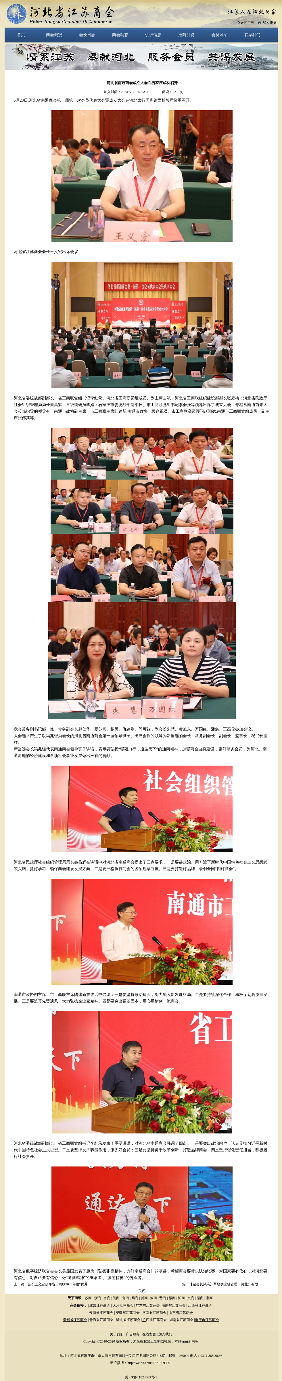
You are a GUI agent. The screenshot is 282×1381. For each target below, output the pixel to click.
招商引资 (186, 34)
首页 (21, 34)
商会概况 (54, 34)
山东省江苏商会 (181, 1313)
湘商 (209, 1298)
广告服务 (133, 1334)
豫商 (153, 1298)
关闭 (142, 1291)
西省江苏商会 (156, 1320)
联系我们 (252, 34)
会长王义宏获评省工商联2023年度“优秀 (58, 1284)
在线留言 (149, 1334)
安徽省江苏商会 (128, 1313)
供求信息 (153, 34)
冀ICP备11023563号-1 (141, 1377)
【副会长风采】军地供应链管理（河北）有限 (223, 1284)
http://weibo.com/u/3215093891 (149, 1363)
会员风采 (219, 34)
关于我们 (117, 1334)
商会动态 (120, 34)
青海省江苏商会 (101, 1320)
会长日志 (87, 34)
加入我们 (165, 1334)
